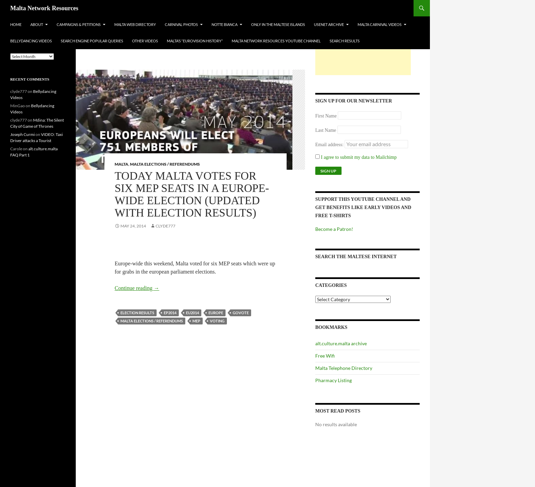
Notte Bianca (224, 24)
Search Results (345, 41)
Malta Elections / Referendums (165, 164)
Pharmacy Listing (333, 380)
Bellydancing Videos (31, 41)
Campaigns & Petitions (79, 24)
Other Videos (145, 41)
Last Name (325, 130)
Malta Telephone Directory (343, 368)
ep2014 (170, 312)
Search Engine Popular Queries (92, 41)
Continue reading (137, 288)
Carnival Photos (181, 24)
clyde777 (165, 225)
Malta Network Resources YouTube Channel (276, 41)
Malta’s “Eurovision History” (195, 41)
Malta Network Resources (44, 8)
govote (241, 312)
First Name (326, 116)
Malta (121, 164)
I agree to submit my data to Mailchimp (356, 157)
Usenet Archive (329, 24)
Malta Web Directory (135, 24)
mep (196, 321)
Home (15, 24)
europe (215, 312)
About (36, 24)
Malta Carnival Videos (380, 24)
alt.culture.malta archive (341, 343)
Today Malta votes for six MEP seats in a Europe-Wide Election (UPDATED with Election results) (192, 194)
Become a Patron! (334, 229)
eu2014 (192, 312)
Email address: (330, 144)
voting (217, 321)
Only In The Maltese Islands (278, 24)
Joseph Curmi (22, 134)
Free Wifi (325, 356)
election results (137, 312)
